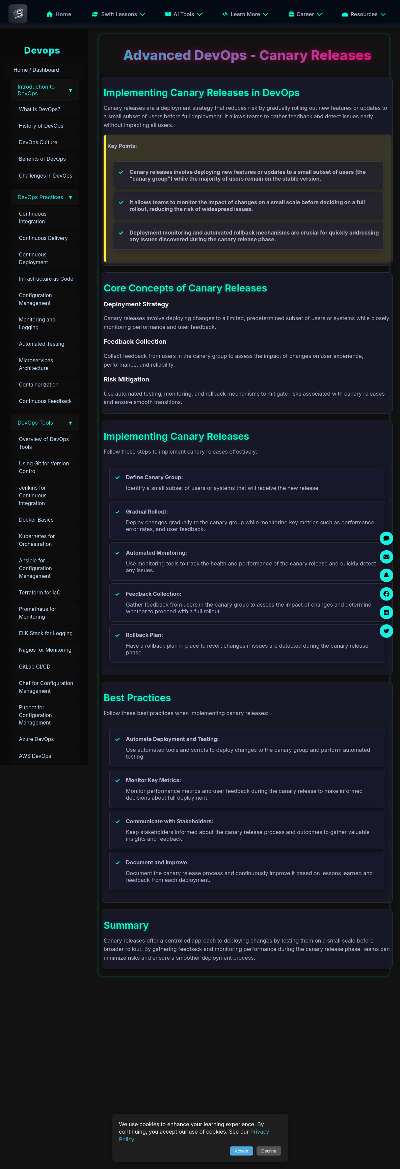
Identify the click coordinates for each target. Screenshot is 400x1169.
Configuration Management (35, 299)
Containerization (38, 384)
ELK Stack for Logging (46, 633)
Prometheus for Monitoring (37, 613)
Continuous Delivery (43, 238)
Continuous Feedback (45, 401)
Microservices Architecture (36, 364)
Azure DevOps (36, 739)
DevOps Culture (38, 142)
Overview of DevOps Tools (44, 443)
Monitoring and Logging (37, 323)
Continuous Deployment (33, 258)
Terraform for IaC (39, 592)
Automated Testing (41, 344)
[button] (45, 90)
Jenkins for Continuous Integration (33, 495)
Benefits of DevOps (42, 159)
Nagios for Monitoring (45, 650)
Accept (241, 1150)
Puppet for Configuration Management (35, 715)
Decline (268, 1150)
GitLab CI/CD (34, 667)
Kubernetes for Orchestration (37, 540)
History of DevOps (41, 126)
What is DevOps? (39, 109)
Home (59, 14)
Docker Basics (36, 520)
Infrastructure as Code (46, 279)
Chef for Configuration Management (46, 687)
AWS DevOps (35, 756)
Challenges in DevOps (45, 176)
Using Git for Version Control (44, 467)
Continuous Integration (33, 218)
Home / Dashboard (36, 70)
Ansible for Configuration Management (35, 568)
